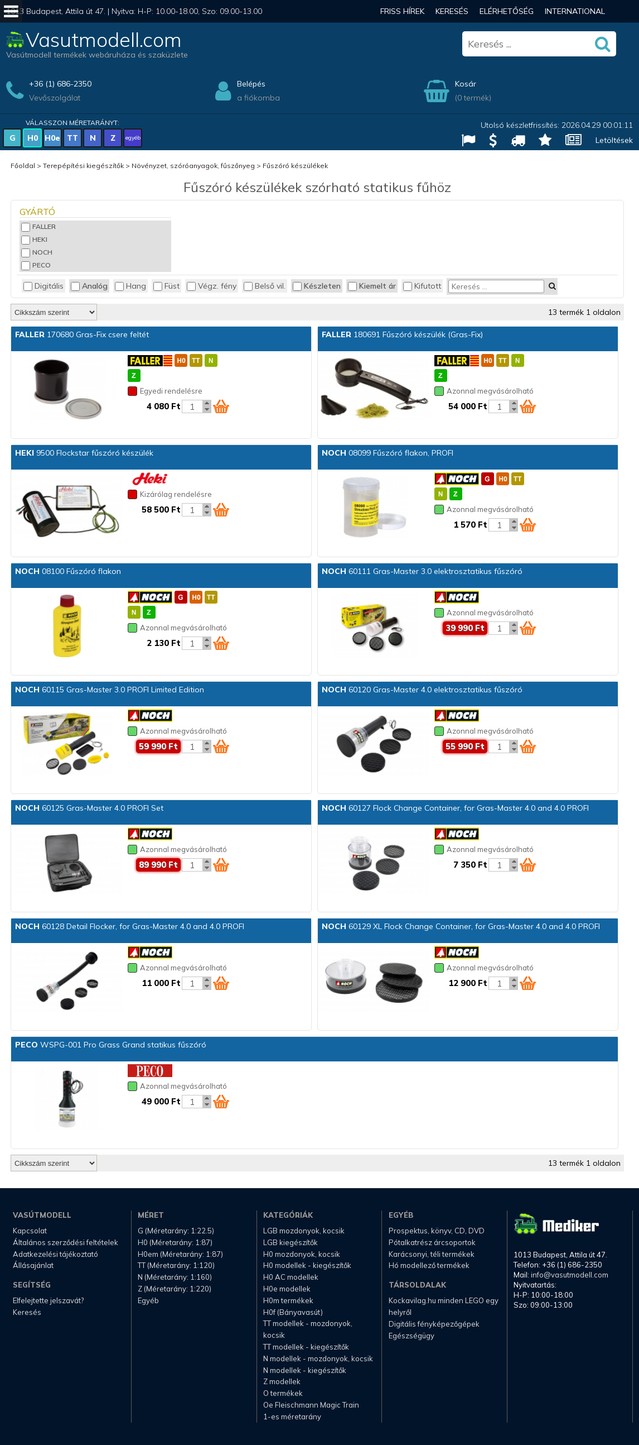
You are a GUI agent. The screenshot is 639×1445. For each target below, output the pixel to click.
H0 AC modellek (290, 1276)
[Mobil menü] (11, 11)
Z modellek (282, 1381)
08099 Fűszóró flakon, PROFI (387, 453)
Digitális (43, 286)
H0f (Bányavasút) (293, 1312)
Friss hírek (402, 11)
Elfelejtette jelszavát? (48, 1300)
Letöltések (614, 140)
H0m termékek (288, 1300)
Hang (130, 286)
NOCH (36, 252)
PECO (36, 265)
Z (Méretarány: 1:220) (174, 1288)
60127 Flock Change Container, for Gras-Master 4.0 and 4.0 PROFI (455, 808)
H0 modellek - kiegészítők (307, 1265)
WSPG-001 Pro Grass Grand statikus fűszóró (110, 1045)
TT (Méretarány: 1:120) (176, 1265)
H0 (32, 138)
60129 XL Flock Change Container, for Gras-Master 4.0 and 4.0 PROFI (461, 926)
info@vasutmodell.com (569, 1274)
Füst (166, 286)
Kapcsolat (30, 1230)
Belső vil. (264, 286)
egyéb (133, 137)
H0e (52, 138)
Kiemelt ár (372, 286)
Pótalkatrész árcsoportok (432, 1242)
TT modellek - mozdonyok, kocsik (307, 1329)
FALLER (38, 226)
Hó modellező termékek (429, 1265)
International (575, 11)
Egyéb (148, 1300)
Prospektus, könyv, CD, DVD (437, 1230)
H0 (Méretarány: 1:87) (175, 1242)
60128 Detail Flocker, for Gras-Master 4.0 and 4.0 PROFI (129, 926)
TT (72, 138)
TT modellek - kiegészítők (306, 1346)
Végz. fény (211, 286)
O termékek (283, 1393)
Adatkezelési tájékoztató (55, 1254)
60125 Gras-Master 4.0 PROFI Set (89, 808)
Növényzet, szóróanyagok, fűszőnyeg (193, 165)
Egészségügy (411, 1335)
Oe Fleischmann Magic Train (311, 1404)
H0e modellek (287, 1288)
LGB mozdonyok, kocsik (304, 1230)
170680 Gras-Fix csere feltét (82, 334)
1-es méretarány (292, 1416)
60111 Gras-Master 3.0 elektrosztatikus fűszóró (422, 571)
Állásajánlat (33, 1265)
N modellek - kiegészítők (304, 1370)
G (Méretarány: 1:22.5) (176, 1230)
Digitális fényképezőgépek (434, 1323)
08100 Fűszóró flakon (68, 571)
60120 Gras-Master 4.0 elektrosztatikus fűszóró (422, 690)
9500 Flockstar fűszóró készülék (84, 453)
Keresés (451, 11)
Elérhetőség (507, 11)
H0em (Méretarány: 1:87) (180, 1254)
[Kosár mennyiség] (192, 406)
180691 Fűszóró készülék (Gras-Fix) (402, 334)
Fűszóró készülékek (295, 165)
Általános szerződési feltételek (65, 1242)
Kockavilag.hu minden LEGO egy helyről (443, 1306)
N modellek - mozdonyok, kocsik (318, 1358)
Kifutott (422, 286)
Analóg (89, 286)
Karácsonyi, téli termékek (432, 1254)
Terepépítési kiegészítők (83, 165)
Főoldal (23, 165)
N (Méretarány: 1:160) (175, 1276)
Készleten (317, 286)
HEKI (34, 239)
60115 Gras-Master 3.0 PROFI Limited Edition (109, 690)
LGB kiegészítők (290, 1242)
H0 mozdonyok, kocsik (301, 1254)
